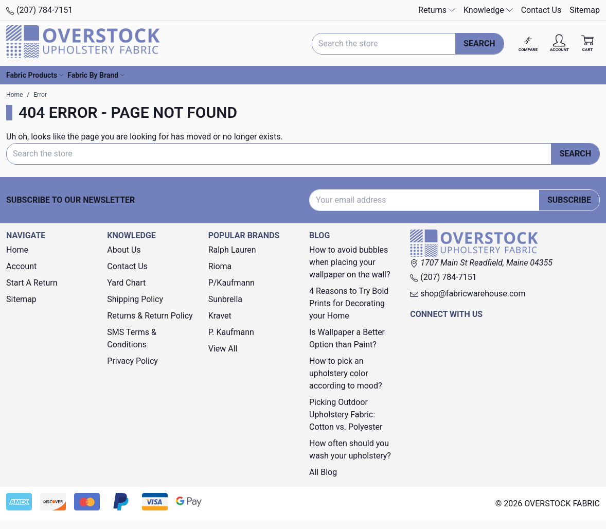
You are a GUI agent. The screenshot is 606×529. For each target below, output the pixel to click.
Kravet (219, 316)
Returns (436, 10)
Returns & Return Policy (149, 316)
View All (223, 349)
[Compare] (528, 43)
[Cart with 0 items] (587, 43)
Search (479, 43)
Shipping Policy (135, 299)
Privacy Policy (132, 361)
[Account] (559, 43)
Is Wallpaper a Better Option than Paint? (347, 338)
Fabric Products (34, 75)
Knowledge (488, 10)
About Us (123, 250)
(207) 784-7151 (39, 10)
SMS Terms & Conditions (131, 338)
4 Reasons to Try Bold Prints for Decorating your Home (348, 303)
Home (17, 250)
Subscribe (569, 200)
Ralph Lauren (232, 250)
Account (21, 266)
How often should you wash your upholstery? (350, 449)
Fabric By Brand (95, 75)
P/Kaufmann (231, 283)
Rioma (220, 266)
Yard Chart (126, 283)
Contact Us (541, 10)
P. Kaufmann (231, 332)
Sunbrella (225, 299)
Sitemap (584, 10)
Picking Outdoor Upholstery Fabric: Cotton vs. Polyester (345, 414)
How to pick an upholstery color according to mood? (345, 373)
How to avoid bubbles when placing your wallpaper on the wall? (349, 262)
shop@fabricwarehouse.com (467, 293)
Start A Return (32, 283)
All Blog (323, 472)
